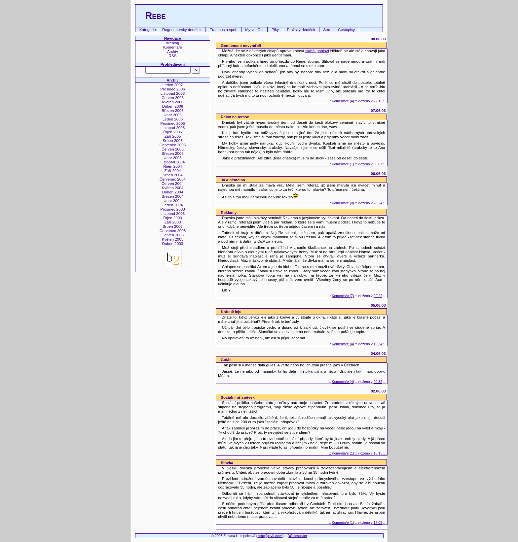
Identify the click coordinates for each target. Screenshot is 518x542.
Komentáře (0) (343, 203)
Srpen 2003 (172, 226)
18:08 (378, 523)
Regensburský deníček (182, 29)
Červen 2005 (173, 149)
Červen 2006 (173, 97)
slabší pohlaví (317, 51)
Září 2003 (172, 222)
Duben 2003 (172, 243)
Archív (172, 51)
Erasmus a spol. (223, 29)
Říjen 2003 (172, 218)
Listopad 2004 (173, 162)
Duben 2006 (172, 106)
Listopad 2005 (173, 127)
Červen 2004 (173, 183)
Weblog (172, 43)
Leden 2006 (173, 119)
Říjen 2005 (172, 132)
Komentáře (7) (343, 296)
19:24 (378, 344)
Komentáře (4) (343, 101)
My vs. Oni (254, 29)
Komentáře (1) (343, 164)
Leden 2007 (173, 85)
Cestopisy (346, 29)
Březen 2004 (172, 196)
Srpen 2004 (172, 175)
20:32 (378, 382)
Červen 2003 (173, 235)
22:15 (378, 101)
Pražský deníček (301, 29)
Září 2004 (172, 170)
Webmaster (297, 536)
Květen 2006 (173, 102)
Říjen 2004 (172, 166)
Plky (275, 29)
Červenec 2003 (173, 230)
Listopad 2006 (173, 93)
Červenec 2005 (173, 145)
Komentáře (172, 47)
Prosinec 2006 (172, 89)
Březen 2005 (172, 153)
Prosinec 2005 (172, 123)
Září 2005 (172, 136)
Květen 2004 (173, 188)
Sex (326, 29)
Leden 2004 (173, 205)
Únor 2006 (173, 115)
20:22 (378, 296)
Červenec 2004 (173, 179)
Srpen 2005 (172, 140)
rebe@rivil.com (269, 536)
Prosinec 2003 (172, 209)
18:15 (378, 453)
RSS (172, 55)
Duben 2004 (172, 192)
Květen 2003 (173, 239)
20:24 (378, 203)
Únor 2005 (173, 157)
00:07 (378, 164)
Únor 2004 (173, 200)
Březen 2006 (172, 110)
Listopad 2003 (173, 213)
